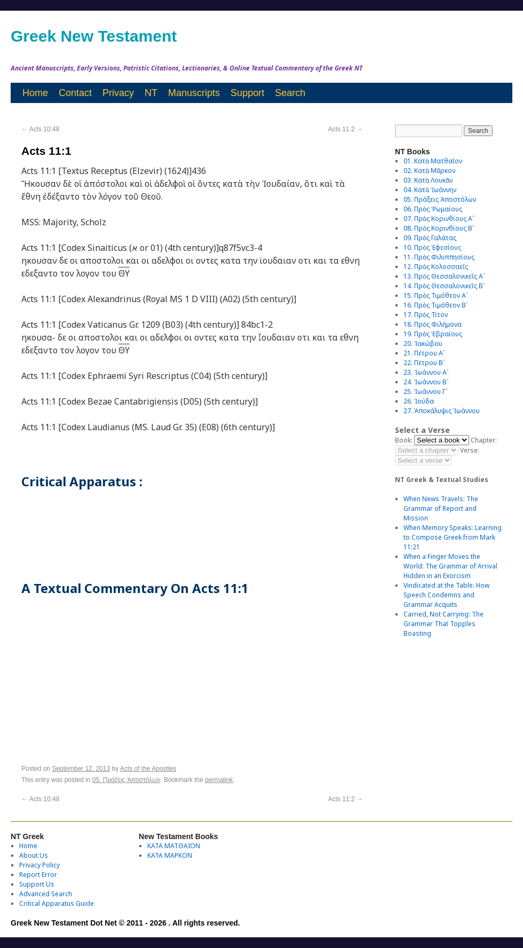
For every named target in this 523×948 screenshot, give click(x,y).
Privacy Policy (39, 865)
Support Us (36, 884)
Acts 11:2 (345, 129)
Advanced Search (45, 893)
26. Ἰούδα (418, 401)
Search (290, 93)
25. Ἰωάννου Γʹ (425, 391)
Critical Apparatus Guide (56, 903)
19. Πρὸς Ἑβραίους (432, 333)
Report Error (38, 874)
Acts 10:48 (40, 129)
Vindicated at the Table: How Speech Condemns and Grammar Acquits (446, 595)
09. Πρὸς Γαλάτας (429, 237)
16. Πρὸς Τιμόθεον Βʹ (435, 305)
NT (151, 93)
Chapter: (484, 440)
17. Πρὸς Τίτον (425, 314)
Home (35, 93)
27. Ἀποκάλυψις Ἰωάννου (441, 410)
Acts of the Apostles (148, 768)
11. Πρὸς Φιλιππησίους (438, 257)
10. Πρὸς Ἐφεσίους (432, 247)
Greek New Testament (94, 36)
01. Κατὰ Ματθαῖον (432, 160)
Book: (404, 440)
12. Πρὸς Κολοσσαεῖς (435, 266)
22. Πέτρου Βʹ (424, 362)
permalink (219, 780)
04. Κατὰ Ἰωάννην (429, 189)
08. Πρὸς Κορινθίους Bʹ (438, 228)
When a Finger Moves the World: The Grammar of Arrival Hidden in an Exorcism (450, 566)
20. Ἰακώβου (422, 343)
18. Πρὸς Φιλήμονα (432, 324)
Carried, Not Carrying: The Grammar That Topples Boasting (443, 624)
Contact (75, 93)
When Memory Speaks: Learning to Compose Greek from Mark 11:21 (452, 537)
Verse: (469, 450)
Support (247, 93)
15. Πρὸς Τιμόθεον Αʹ (435, 295)
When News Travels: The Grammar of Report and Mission (440, 508)
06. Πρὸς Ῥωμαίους (432, 209)
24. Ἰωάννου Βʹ (425, 381)
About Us (33, 855)
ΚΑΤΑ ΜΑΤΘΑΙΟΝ (173, 845)
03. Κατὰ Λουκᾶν (428, 180)
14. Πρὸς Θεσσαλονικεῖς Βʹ (444, 285)
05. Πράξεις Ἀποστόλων (126, 780)
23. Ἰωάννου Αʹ (425, 372)
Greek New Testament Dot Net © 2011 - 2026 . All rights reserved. (125, 923)
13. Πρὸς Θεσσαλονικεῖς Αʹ (444, 276)
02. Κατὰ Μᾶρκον (429, 170)
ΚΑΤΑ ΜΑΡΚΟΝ (169, 855)
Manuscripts (194, 93)
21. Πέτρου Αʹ (424, 353)
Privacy (118, 93)
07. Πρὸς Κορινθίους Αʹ (438, 218)
